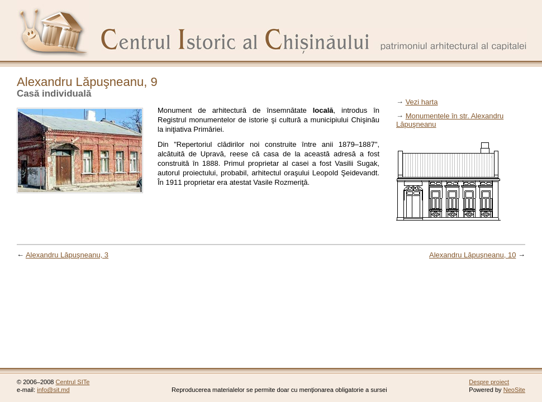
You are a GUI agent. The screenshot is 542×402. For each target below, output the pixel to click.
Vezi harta (422, 102)
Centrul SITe (73, 382)
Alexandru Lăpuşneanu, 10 (472, 255)
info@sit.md (53, 389)
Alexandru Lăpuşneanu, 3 (67, 255)
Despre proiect (489, 382)
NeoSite (514, 389)
